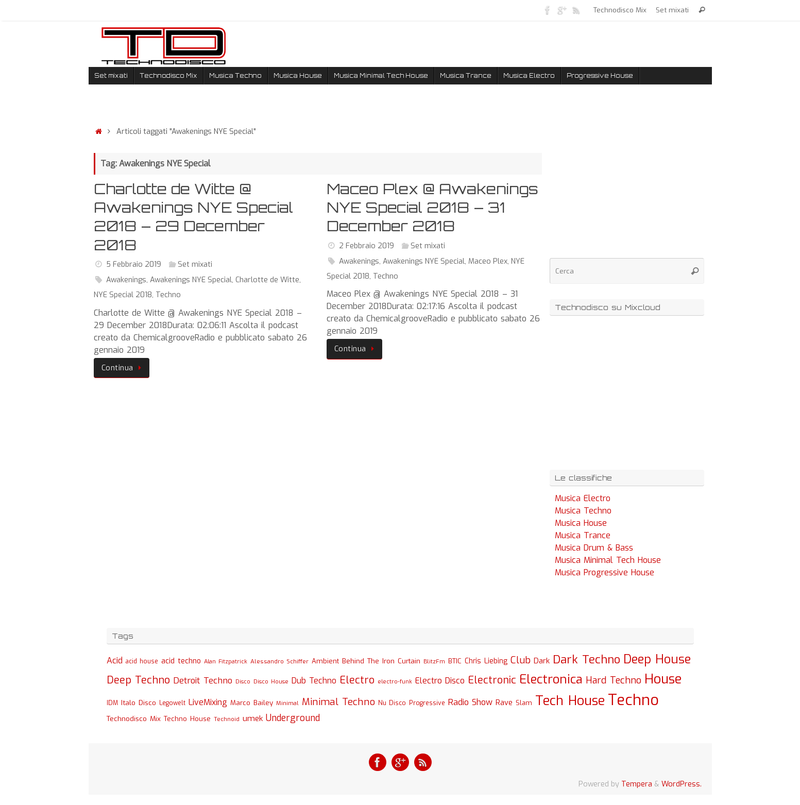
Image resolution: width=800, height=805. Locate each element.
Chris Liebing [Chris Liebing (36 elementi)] (486, 660)
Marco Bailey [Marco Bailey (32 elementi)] (251, 702)
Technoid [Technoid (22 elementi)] (227, 719)
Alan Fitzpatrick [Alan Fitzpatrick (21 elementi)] (225, 661)
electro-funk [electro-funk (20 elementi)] (395, 682)
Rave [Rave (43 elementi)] (504, 702)
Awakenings (126, 280)
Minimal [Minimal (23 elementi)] (287, 703)
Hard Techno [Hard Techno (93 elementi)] (613, 680)
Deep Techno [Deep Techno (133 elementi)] (138, 680)
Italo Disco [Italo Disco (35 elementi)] (138, 702)
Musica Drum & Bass (594, 547)
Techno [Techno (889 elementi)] (633, 700)
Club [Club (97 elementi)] (520, 660)
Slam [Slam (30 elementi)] (524, 702)
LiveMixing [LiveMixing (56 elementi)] (208, 702)
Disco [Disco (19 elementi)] (242, 681)
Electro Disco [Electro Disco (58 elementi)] (440, 680)
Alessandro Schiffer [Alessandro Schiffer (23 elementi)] (279, 661)
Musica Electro (582, 498)
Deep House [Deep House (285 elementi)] (657, 659)
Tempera (636, 784)
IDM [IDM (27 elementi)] (112, 703)
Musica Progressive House (604, 572)
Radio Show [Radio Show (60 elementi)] (470, 702)
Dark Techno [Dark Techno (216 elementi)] (586, 659)
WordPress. (681, 784)
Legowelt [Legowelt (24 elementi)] (172, 703)
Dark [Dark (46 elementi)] (542, 661)
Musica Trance (582, 535)
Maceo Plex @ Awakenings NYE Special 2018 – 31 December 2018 (432, 207)
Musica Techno (583, 510)
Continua (123, 368)
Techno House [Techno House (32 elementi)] (187, 718)
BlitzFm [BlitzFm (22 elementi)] (434, 661)
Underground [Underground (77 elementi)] (293, 718)
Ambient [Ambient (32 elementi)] (325, 661)
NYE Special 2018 (123, 295)
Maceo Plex (487, 261)
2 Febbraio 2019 (366, 246)
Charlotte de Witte (267, 280)
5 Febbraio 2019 (133, 264)
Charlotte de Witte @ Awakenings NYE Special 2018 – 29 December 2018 (193, 217)
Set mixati (672, 9)
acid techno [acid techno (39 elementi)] (181, 661)
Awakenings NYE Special (191, 280)
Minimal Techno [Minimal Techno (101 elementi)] (338, 701)
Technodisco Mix (619, 9)
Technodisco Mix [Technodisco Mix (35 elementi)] (134, 718)
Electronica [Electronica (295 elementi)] (551, 679)
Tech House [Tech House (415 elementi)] (570, 700)
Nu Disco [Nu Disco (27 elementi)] (392, 703)
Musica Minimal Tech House (608, 560)
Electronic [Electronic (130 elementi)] (492, 680)
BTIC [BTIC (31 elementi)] (455, 661)
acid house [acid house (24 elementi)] (142, 661)
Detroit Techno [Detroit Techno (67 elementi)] (202, 680)
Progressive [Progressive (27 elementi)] (427, 703)
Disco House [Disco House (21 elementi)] (270, 682)
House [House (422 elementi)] (663, 679)
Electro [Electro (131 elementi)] (357, 680)
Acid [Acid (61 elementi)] (115, 660)
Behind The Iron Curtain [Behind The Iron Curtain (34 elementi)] (381, 661)
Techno (168, 295)
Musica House (581, 523)
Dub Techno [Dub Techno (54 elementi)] (314, 680)
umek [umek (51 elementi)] (253, 718)
